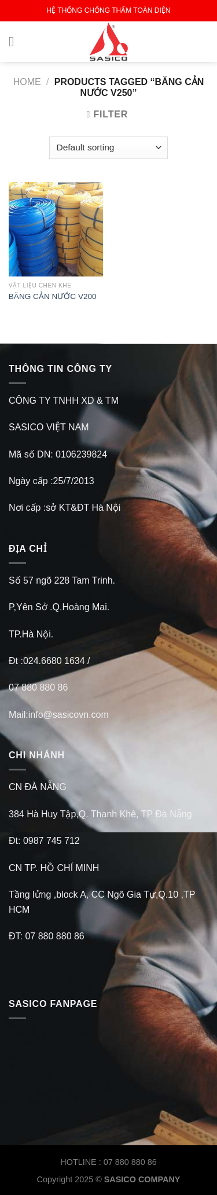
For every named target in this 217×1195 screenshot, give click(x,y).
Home (27, 82)
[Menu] (16, 41)
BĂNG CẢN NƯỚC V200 (53, 296)
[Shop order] (108, 148)
